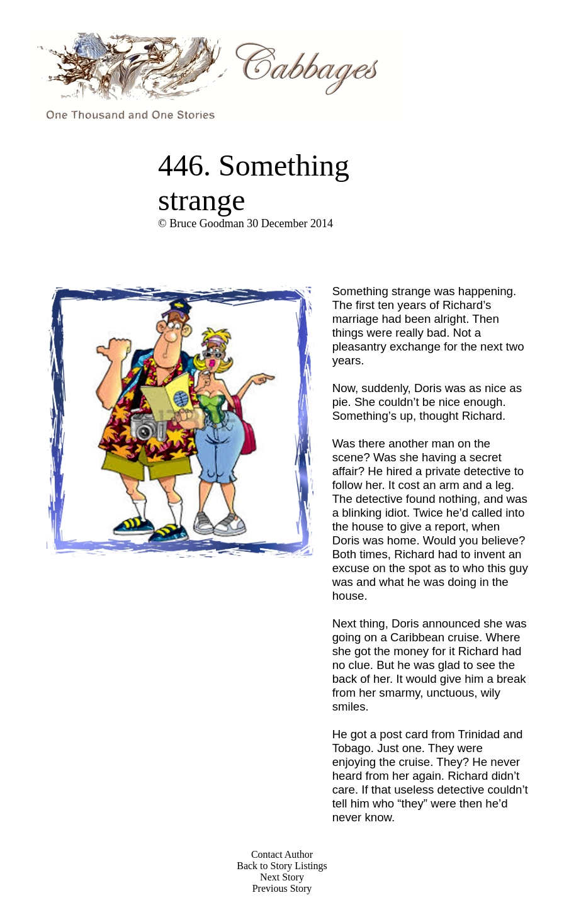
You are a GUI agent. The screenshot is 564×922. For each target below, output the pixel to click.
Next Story (282, 877)
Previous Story (282, 888)
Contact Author (282, 854)
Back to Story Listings (282, 865)
